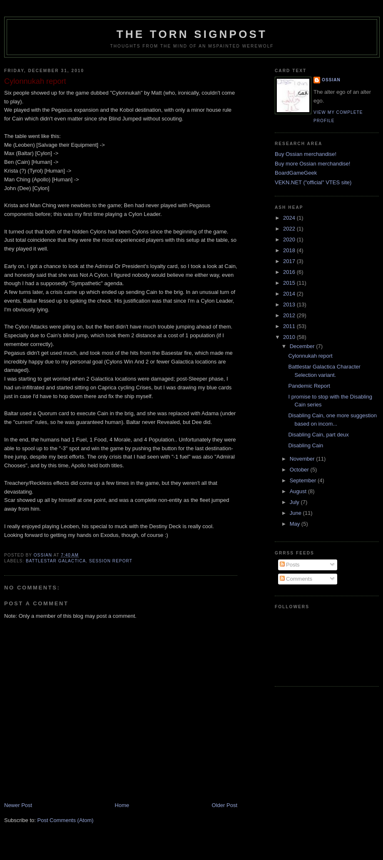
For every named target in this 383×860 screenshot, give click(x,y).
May (295, 524)
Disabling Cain (305, 445)
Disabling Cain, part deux (318, 434)
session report (110, 561)
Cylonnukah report (310, 356)
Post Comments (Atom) (65, 820)
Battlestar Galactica (56, 561)
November (303, 459)
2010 (290, 337)
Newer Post (18, 805)
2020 (290, 239)
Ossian (331, 80)
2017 (290, 261)
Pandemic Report (309, 386)
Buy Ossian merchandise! (305, 154)
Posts (290, 565)
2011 (290, 326)
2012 (290, 315)
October (300, 469)
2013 (290, 304)
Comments (296, 579)
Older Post (224, 805)
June (296, 513)
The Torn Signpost (192, 34)
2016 (290, 272)
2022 (290, 229)
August (299, 491)
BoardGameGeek (296, 173)
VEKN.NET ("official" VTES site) (313, 182)
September (304, 480)
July (295, 502)
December (303, 346)
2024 (290, 218)
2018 (290, 250)
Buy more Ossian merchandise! (312, 163)
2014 (290, 294)
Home (122, 805)
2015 (290, 283)
